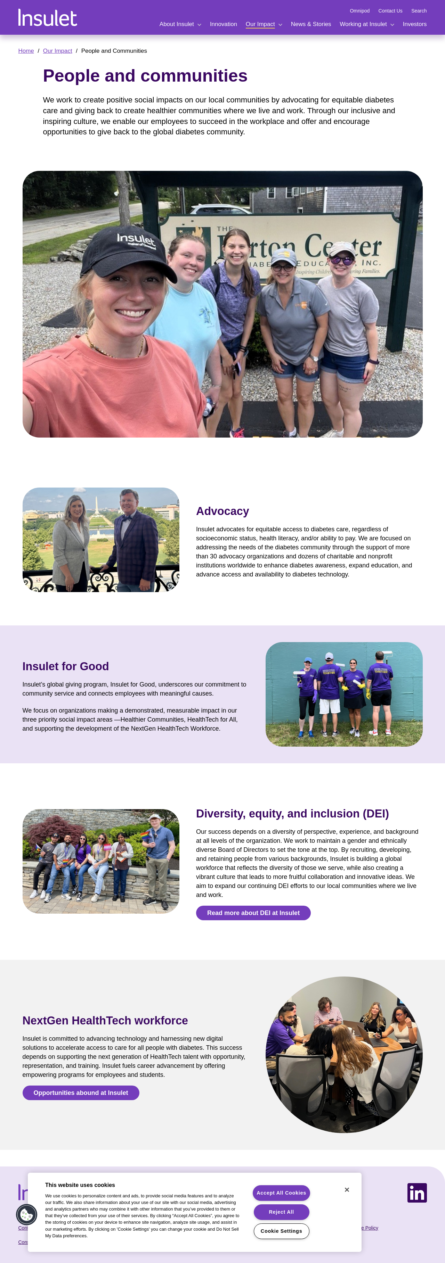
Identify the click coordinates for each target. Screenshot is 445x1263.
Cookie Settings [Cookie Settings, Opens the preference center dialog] (281, 1231)
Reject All (281, 1212)
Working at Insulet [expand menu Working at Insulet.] (363, 24)
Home (26, 51)
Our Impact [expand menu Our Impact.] (260, 24)
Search (419, 11)
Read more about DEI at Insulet (253, 912)
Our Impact (57, 51)
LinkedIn (417, 1186)
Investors (415, 24)
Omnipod (360, 11)
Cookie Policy (363, 1228)
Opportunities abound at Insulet (81, 1092)
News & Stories (311, 24)
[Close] (347, 1189)
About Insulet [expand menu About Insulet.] (177, 24)
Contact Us (391, 11)
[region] (195, 1212)
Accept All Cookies (281, 1193)
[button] (27, 1215)
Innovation (223, 24)
